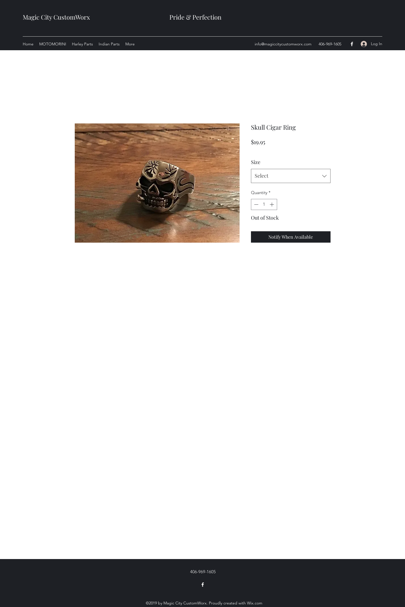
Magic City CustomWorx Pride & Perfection (122, 17)
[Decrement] (255, 204)
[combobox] (291, 176)
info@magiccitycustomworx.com (283, 44)
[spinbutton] (264, 204)
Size (255, 162)
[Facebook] (352, 44)
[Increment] (272, 204)
